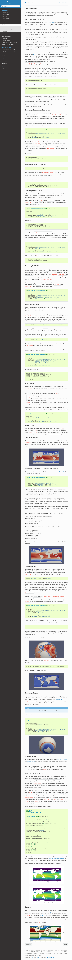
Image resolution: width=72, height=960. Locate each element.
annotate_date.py (31, 761)
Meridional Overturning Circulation (9, 42)
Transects (4, 22)
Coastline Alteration (6, 40)
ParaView (51, 22)
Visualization (4, 25)
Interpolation (4, 16)
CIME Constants (5, 18)
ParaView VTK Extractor (7, 27)
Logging (3, 20)
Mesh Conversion (5, 14)
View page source (63, 2)
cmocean (42, 915)
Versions (3, 68)
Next (65, 944)
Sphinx (31, 957)
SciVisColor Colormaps (45, 912)
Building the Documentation (8, 53)
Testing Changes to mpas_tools (8, 51)
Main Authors (5, 61)
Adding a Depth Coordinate (8, 44)
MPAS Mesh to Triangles (7, 29)
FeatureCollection (60, 699)
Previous (28, 944)
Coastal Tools (4, 38)
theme (38, 957)
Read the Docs (50, 957)
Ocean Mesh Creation (6, 36)
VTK (34, 54)
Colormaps (4, 31)
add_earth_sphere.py (62, 759)
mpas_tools (11, 1)
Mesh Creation (5, 12)
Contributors (4, 63)
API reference (4, 55)
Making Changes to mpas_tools (8, 49)
